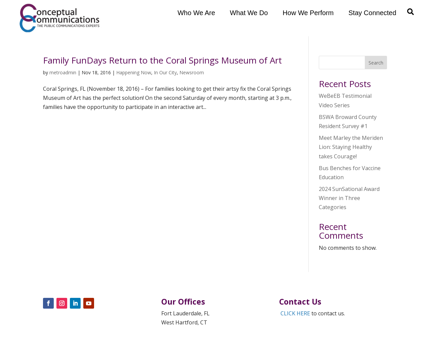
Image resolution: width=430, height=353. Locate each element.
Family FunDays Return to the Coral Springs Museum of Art (162, 60)
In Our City (165, 72)
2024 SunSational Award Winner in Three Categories (349, 198)
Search (376, 63)
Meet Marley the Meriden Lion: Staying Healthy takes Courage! (351, 147)
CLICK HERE (295, 313)
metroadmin (62, 72)
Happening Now (133, 72)
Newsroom (191, 72)
